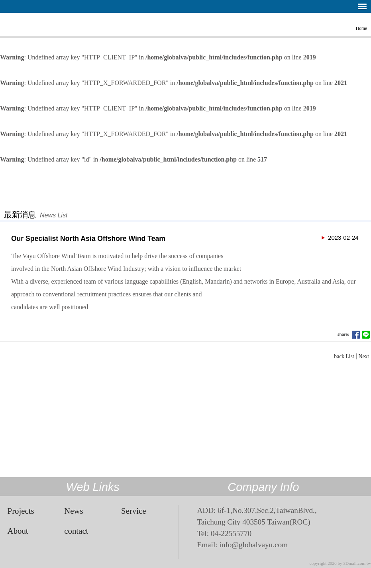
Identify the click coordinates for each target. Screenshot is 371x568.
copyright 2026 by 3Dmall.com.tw (340, 563)
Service (133, 510)
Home (361, 28)
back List (344, 356)
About (18, 530)
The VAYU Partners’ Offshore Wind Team (26, 23)
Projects (21, 510)
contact (76, 530)
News (73, 510)
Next (364, 356)
